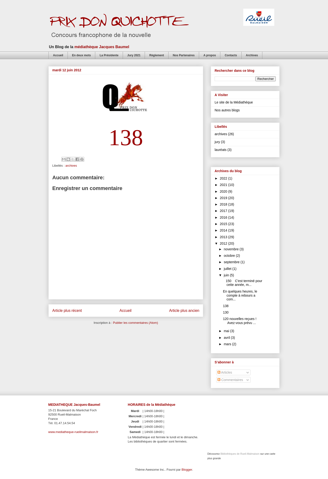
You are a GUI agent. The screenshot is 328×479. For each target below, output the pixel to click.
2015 (224, 224)
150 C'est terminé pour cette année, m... (242, 283)
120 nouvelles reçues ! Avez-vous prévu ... (239, 321)
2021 (224, 185)
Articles (224, 372)
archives (71, 165)
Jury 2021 (133, 55)
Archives (252, 55)
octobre (230, 256)
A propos (209, 55)
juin (227, 275)
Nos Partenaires (184, 55)
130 (225, 312)
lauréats (221, 150)
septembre (232, 262)
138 (225, 306)
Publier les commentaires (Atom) (135, 322)
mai (227, 331)
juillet (228, 269)
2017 (224, 211)
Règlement (156, 55)
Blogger (187, 469)
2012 (224, 243)
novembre (231, 249)
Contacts (231, 55)
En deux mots (81, 55)
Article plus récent (67, 311)
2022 (224, 178)
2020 (224, 191)
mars (228, 344)
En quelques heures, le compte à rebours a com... (240, 295)
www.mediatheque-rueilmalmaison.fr (73, 432)
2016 (224, 217)
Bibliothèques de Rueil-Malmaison (239, 453)
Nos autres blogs (227, 110)
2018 (224, 204)
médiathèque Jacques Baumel (101, 47)
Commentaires (230, 380)
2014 (224, 230)
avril (227, 338)
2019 (224, 198)
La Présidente (109, 55)
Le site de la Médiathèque (234, 102)
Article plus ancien (184, 311)
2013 (224, 237)
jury (217, 142)
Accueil (58, 55)
